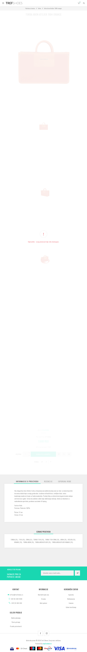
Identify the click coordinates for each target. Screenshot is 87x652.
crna (27, 539)
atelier (70, 539)
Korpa (80, 2)
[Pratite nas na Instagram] (46, 633)
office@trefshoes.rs (16, 595)
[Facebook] (40, 633)
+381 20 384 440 (16, 603)
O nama (43, 599)
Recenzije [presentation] (48, 481)
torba (13, 539)
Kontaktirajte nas (43, 595)
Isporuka (71, 595)
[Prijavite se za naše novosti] (57, 573)
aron (62, 539)
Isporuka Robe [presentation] (64, 481)
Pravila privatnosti (16, 626)
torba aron (27, 542)
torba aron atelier (41, 542)
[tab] (27, 481)
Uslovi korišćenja (71, 607)
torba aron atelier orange (61, 542)
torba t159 (37, 539)
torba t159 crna (50, 539)
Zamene (71, 603)
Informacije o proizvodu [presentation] (27, 481)
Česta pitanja (16, 622)
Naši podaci (43, 603)
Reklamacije (71, 599)
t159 (20, 539)
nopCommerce (47, 643)
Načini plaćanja (16, 618)
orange (16, 542)
